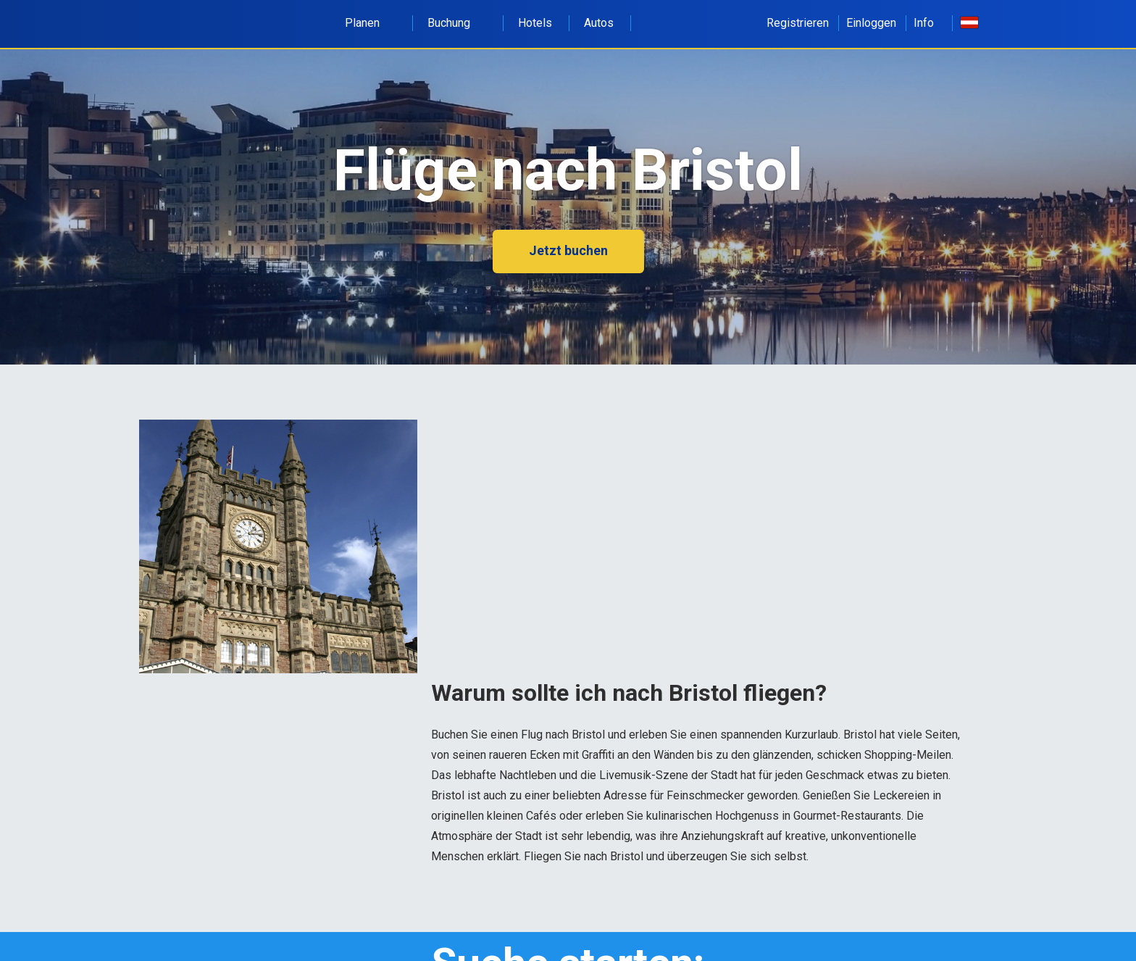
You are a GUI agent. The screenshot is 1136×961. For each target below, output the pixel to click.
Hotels (535, 23)
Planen (370, 23)
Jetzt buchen (568, 250)
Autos (599, 23)
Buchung (456, 23)
